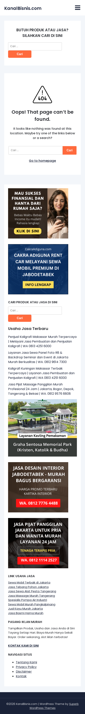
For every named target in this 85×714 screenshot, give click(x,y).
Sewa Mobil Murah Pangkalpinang (31, 604)
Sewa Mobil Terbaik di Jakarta (29, 582)
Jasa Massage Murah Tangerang (31, 596)
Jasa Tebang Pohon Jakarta (28, 587)
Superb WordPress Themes (54, 706)
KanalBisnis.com (22, 8)
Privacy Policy (26, 667)
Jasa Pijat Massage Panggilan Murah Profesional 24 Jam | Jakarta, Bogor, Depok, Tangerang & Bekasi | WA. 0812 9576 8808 (41, 389)
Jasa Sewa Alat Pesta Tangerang (32, 591)
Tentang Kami (26, 662)
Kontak (21, 676)
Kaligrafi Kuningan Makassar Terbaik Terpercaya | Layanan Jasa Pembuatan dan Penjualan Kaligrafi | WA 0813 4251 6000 (41, 373)
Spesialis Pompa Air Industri (27, 600)
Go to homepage (42, 160)
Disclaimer (24, 671)
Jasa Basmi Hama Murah (25, 613)
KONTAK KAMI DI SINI (23, 646)
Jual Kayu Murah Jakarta (25, 609)
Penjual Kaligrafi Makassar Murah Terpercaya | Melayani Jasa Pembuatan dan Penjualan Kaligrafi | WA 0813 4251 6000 (42, 341)
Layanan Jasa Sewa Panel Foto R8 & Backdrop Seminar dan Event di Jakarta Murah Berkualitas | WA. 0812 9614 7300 (38, 357)
